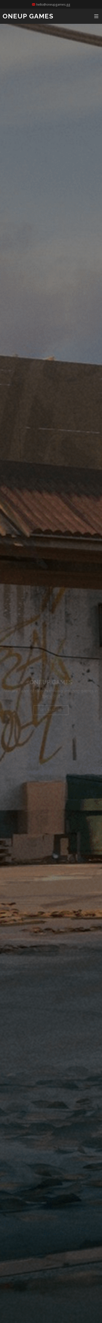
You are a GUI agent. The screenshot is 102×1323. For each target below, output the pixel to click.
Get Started (51, 712)
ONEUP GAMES (28, 16)
